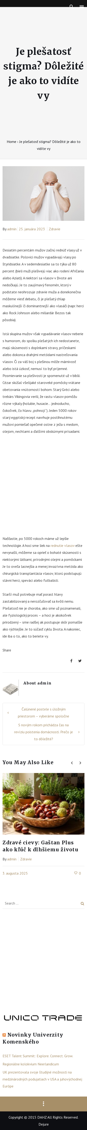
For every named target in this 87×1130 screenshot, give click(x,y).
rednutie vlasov (62, 545)
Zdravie (54, 229)
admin (11, 229)
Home (11, 141)
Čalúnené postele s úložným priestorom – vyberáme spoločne (43, 712)
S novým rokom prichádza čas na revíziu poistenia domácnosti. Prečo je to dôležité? (43, 732)
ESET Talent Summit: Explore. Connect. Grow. (38, 1056)
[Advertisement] (43, 487)
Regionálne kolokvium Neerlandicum (31, 1064)
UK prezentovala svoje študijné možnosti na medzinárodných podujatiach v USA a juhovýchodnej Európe (42, 1079)
